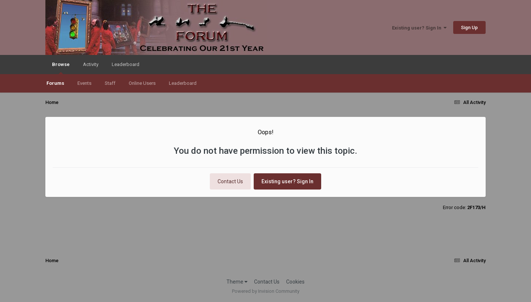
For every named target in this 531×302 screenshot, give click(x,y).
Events (84, 83)
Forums (55, 83)
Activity (90, 64)
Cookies (295, 282)
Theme (236, 282)
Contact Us (230, 181)
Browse (61, 68)
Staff (110, 83)
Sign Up (469, 27)
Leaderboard (183, 83)
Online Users (142, 83)
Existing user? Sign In (419, 28)
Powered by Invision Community (265, 291)
